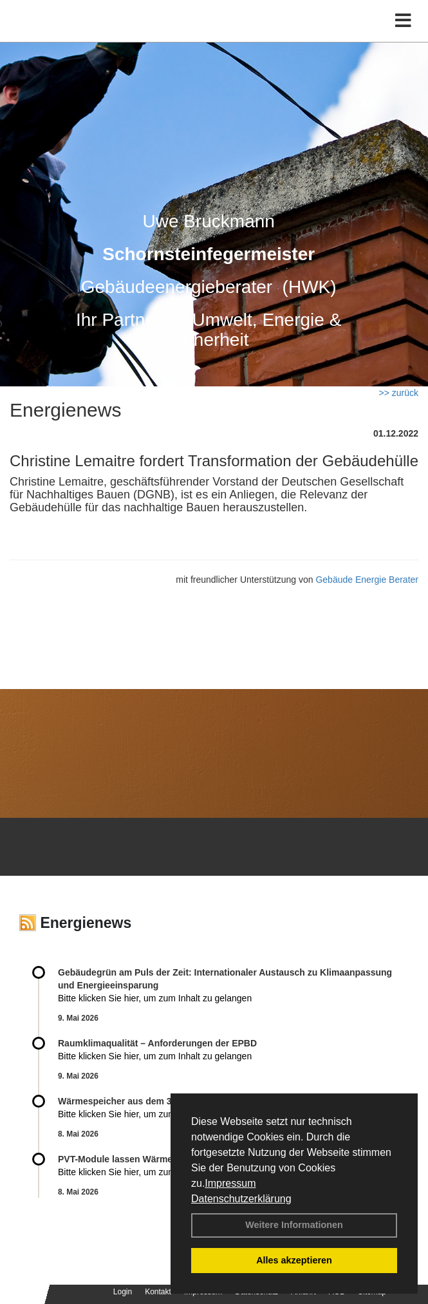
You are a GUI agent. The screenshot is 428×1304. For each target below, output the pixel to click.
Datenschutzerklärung (241, 1198)
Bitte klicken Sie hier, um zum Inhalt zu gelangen (155, 998)
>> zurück (398, 393)
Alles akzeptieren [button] (294, 1260)
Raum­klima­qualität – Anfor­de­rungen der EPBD (157, 1043)
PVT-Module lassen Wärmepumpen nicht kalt (154, 1159)
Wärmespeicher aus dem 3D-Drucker (136, 1101)
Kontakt (158, 1291)
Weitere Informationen (294, 1225)
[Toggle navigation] (403, 21)
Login (122, 1291)
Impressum (230, 1183)
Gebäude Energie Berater (366, 579)
